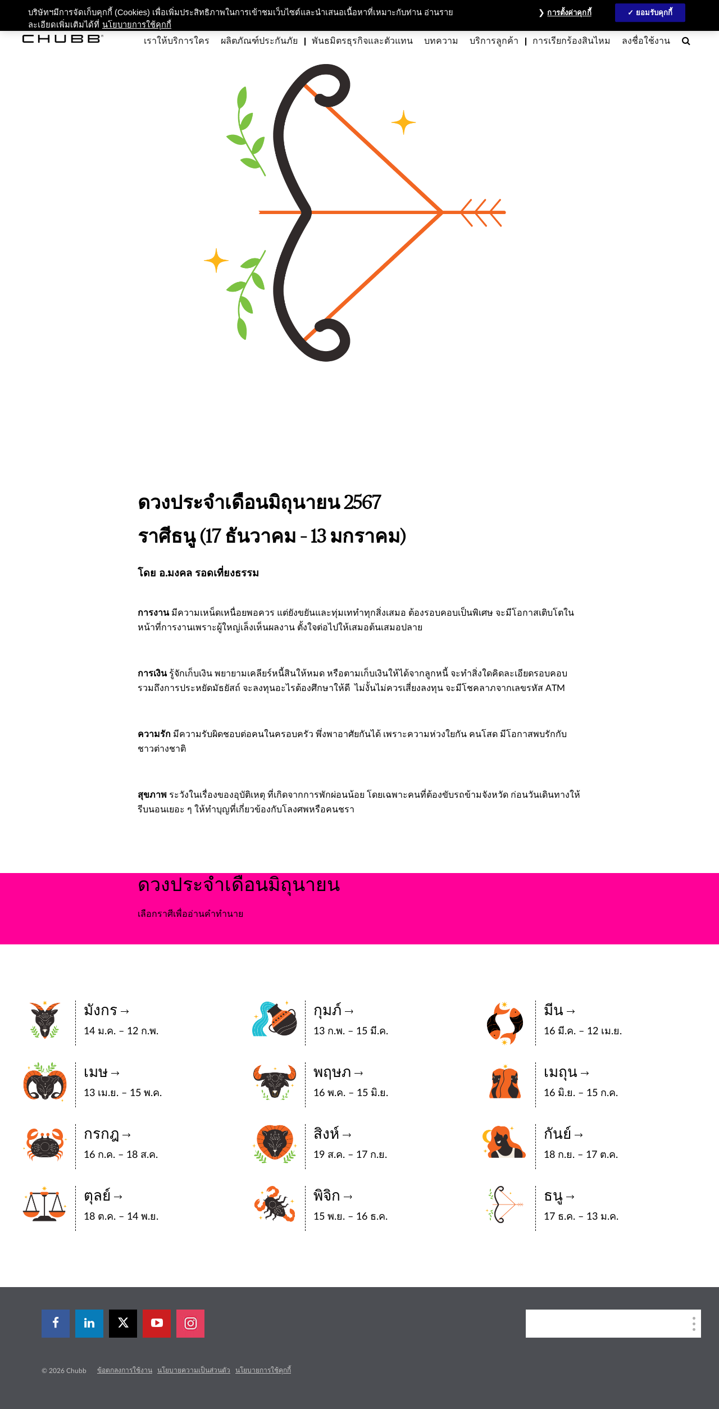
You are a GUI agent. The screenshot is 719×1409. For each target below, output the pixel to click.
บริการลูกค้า (494, 41)
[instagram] (190, 1324)
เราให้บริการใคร (177, 41)
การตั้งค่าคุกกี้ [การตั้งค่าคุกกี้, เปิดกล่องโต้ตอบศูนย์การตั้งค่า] (569, 12)
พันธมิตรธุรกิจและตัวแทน (362, 41)
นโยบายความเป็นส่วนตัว (193, 1370)
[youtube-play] (157, 1324)
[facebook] (56, 1324)
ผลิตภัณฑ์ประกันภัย (259, 41)
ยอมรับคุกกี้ (654, 12)
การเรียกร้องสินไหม (572, 41)
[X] (123, 1324)
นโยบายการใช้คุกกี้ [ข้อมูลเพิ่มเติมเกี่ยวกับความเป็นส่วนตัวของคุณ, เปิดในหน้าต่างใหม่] (136, 24)
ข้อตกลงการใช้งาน (124, 1370)
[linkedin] (89, 1324)
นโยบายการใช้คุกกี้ (263, 1370)
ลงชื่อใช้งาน (646, 41)
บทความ (441, 41)
